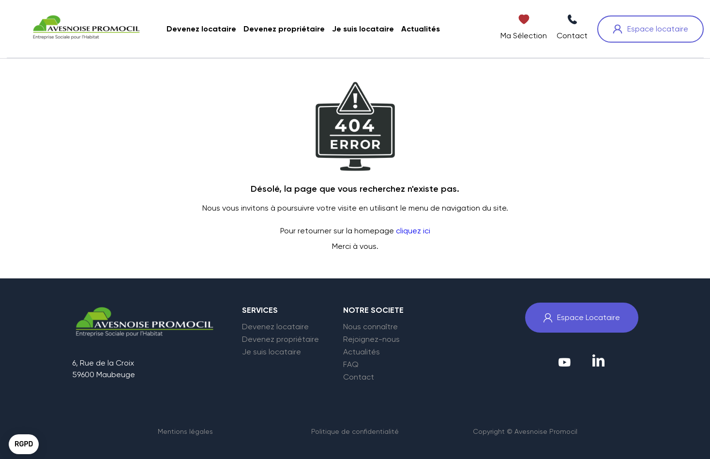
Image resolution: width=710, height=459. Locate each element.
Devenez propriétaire (280, 339)
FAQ (351, 364)
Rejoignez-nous (371, 339)
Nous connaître (370, 327)
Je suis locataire (271, 352)
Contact (358, 377)
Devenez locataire (275, 327)
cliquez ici (413, 230)
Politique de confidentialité (355, 431)
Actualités (361, 352)
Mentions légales (185, 431)
